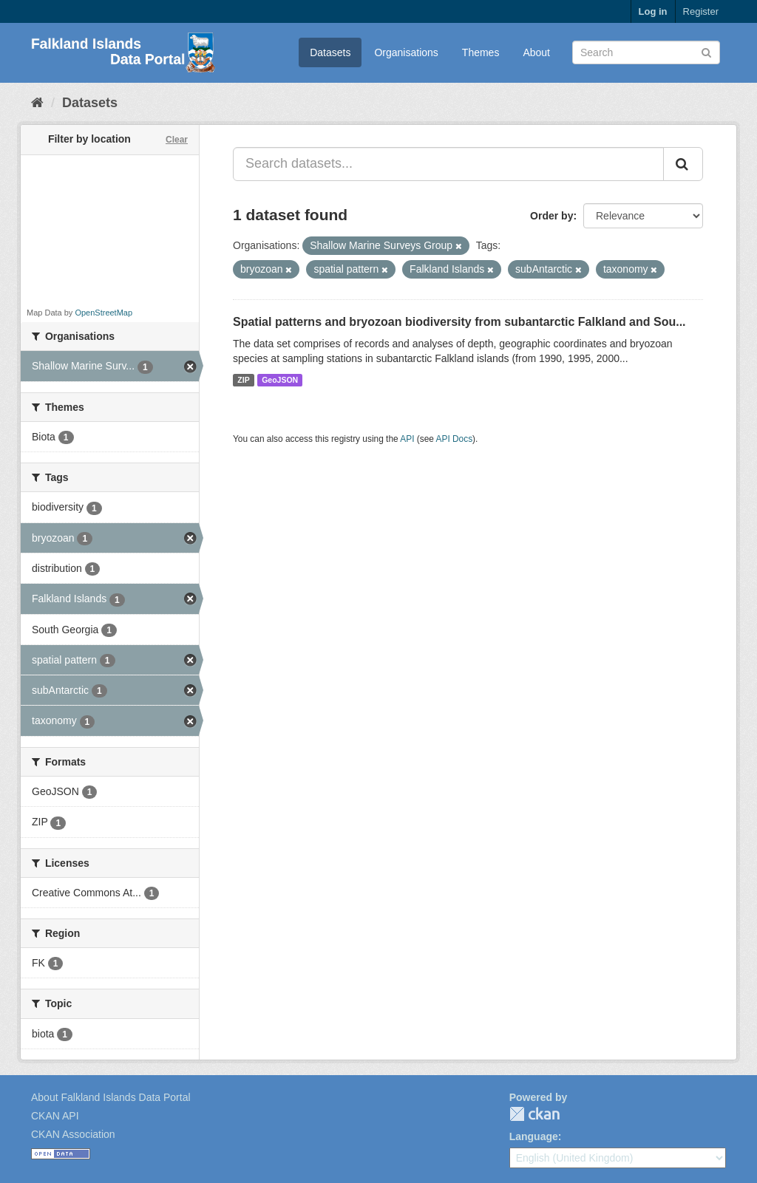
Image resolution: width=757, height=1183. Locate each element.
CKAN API (55, 1116)
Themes (481, 52)
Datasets (330, 52)
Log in (653, 11)
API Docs (454, 439)
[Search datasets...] (448, 164)
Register (701, 11)
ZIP (243, 379)
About (536, 52)
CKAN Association (73, 1134)
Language (533, 1136)
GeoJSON (280, 379)
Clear (177, 139)
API (407, 439)
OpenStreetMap (103, 312)
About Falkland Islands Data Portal (111, 1097)
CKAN (534, 1114)
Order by (551, 216)
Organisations (406, 52)
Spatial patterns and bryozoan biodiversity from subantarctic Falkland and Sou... (459, 322)
